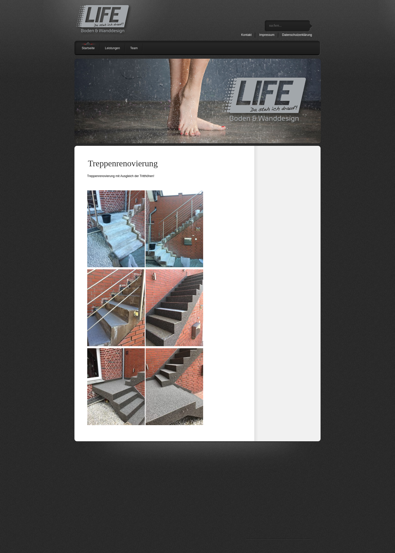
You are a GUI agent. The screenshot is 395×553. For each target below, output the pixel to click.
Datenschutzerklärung (297, 35)
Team (134, 48)
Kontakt (246, 35)
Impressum (266, 35)
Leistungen (112, 48)
